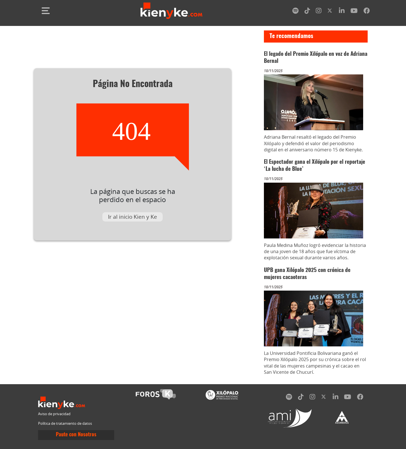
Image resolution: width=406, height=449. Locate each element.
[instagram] (318, 12)
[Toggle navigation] (45, 10)
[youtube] (354, 12)
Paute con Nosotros (76, 434)
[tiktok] (307, 12)
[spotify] (295, 12)
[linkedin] (342, 12)
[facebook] (366, 12)
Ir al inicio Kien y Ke (132, 216)
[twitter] (330, 12)
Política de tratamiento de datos (65, 423)
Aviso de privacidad (54, 414)
